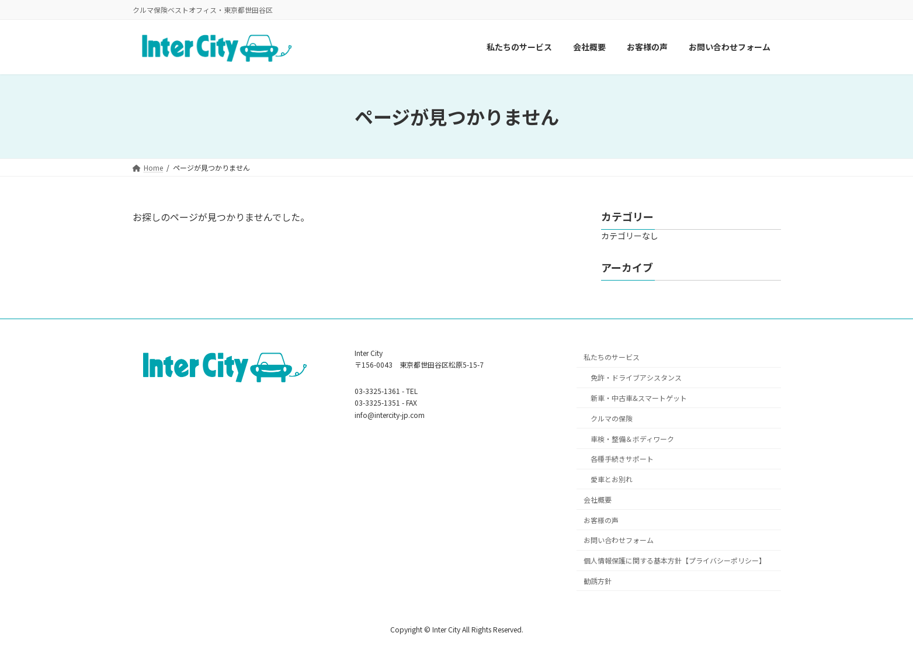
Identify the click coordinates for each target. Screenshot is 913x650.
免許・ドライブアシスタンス (636, 377)
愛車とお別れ (612, 479)
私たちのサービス (612, 357)
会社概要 (598, 499)
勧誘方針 (598, 581)
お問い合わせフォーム (619, 540)
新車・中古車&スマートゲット (639, 398)
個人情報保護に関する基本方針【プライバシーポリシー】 (675, 560)
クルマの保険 (612, 418)
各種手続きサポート (622, 459)
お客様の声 (601, 519)
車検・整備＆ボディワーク (632, 438)
